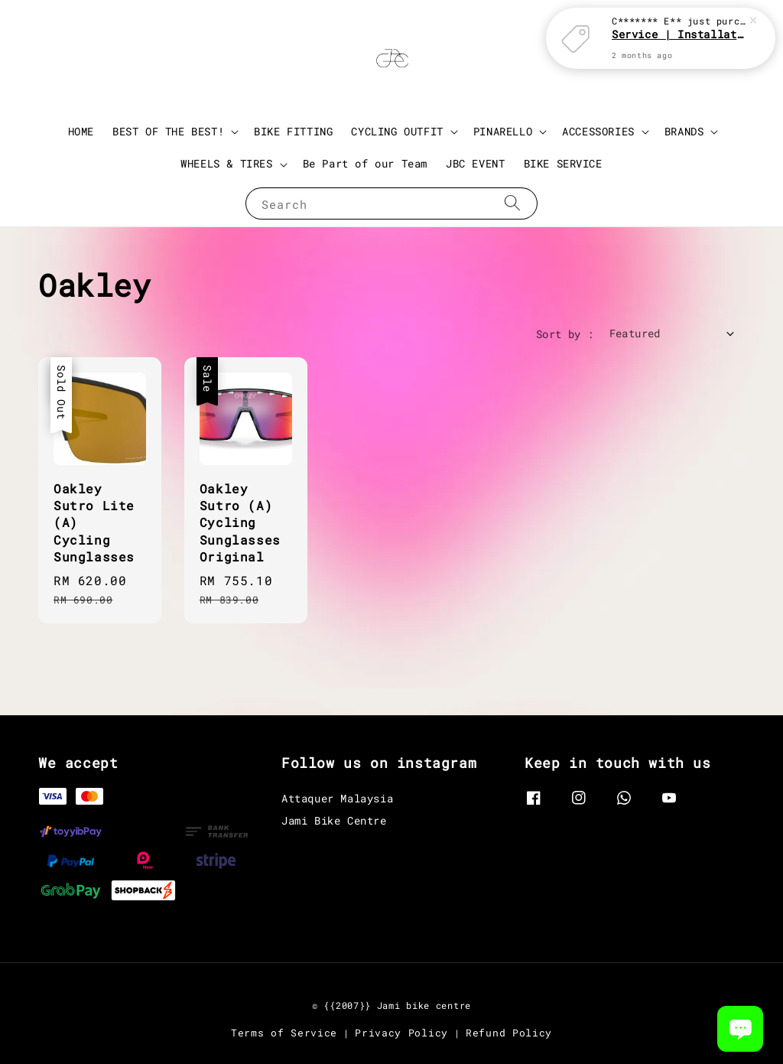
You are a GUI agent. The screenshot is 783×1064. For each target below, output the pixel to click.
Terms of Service (284, 1033)
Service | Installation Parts (679, 31)
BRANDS (684, 131)
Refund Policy (509, 1033)
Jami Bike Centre (334, 820)
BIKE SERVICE (563, 163)
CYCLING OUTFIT (397, 131)
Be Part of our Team (365, 163)
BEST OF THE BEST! (168, 131)
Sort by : (565, 334)
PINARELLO (502, 131)
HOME (81, 131)
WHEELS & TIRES (226, 164)
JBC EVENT (475, 163)
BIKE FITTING (293, 131)
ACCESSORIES (598, 131)
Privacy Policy (401, 1033)
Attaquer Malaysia (337, 798)
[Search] (512, 203)
